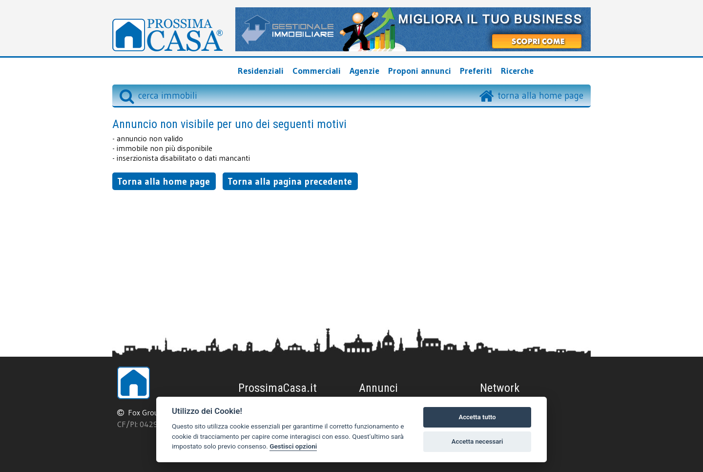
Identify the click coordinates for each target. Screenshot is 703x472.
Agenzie (364, 70)
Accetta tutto (477, 417)
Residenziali (261, 70)
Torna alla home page (163, 181)
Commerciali (316, 70)
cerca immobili (158, 95)
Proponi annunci (419, 70)
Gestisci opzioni (293, 446)
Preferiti (476, 70)
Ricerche (517, 70)
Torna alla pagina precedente (289, 181)
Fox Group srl (150, 412)
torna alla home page (540, 95)
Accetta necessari (477, 441)
